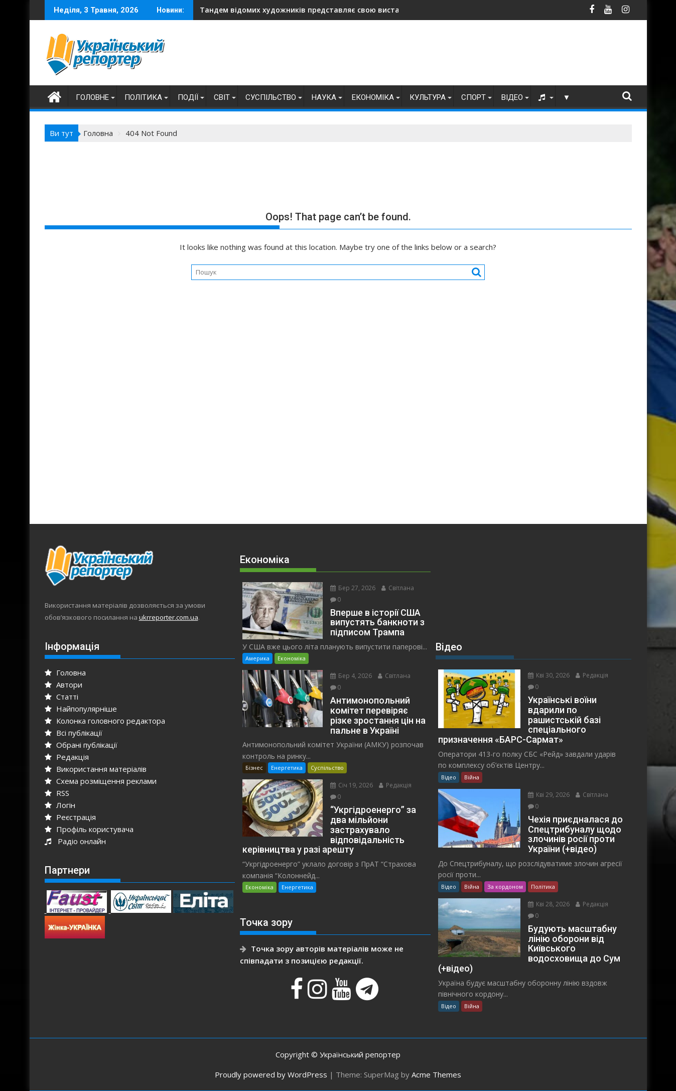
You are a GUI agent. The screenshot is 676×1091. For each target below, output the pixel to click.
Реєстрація (70, 817)
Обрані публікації (81, 745)
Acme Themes (436, 1074)
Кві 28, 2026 (549, 904)
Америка (257, 658)
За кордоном (505, 886)
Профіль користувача (89, 829)
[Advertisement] (449, 55)
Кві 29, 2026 (549, 794)
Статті (61, 697)
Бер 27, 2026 (352, 588)
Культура (428, 97)
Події (188, 97)
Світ (222, 97)
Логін (60, 805)
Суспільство (270, 97)
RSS (57, 793)
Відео (512, 97)
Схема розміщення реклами (101, 781)
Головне (92, 97)
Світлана (397, 588)
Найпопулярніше (81, 709)
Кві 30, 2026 (549, 675)
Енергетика (287, 767)
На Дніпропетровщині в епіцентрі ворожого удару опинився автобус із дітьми (368, 10)
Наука (324, 97)
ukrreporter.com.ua (168, 617)
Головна (65, 672)
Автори (63, 684)
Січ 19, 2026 (351, 785)
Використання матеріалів (96, 769)
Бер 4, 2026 (351, 675)
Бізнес (254, 767)
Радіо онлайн (75, 841)
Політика (143, 97)
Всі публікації (73, 733)
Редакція (67, 757)
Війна (471, 777)
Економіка (373, 97)
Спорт (473, 97)
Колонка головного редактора (105, 721)
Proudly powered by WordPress (271, 1074)
